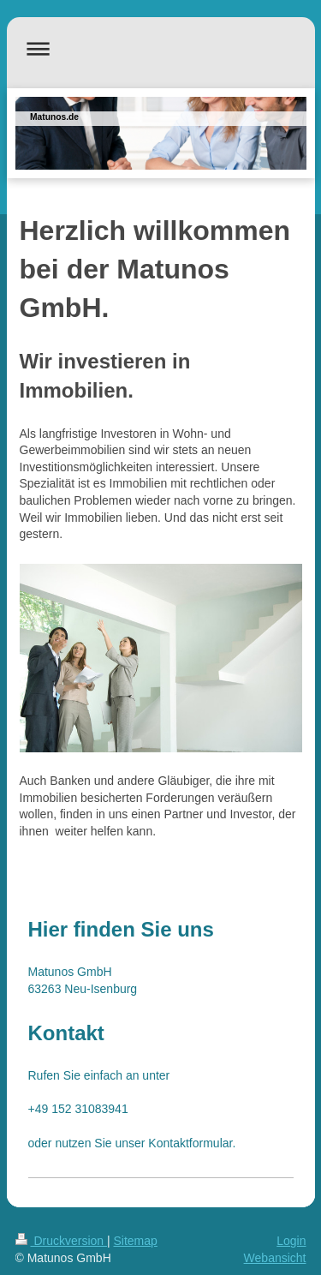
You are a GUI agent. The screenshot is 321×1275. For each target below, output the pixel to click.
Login (291, 1241)
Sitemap (136, 1241)
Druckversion (61, 1241)
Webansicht (275, 1258)
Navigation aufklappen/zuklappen (161, 48)
